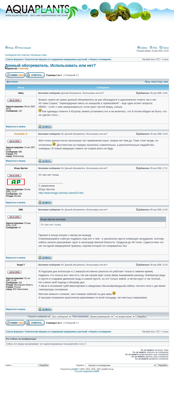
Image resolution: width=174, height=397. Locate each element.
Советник (23, 68)
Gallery (142, 48)
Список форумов (14, 59)
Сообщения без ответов (17, 55)
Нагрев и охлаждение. (100, 59)
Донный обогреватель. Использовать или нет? (50, 65)
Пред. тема (150, 82)
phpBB (74, 369)
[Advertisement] (87, 32)
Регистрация (23, 48)
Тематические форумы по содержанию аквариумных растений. (56, 59)
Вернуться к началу (15, 127)
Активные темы (39, 55)
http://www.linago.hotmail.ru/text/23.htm (61, 192)
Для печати (12, 82)
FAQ (153, 48)
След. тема (162, 82)
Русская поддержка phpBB (87, 371)
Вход (9, 48)
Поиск (164, 48)
